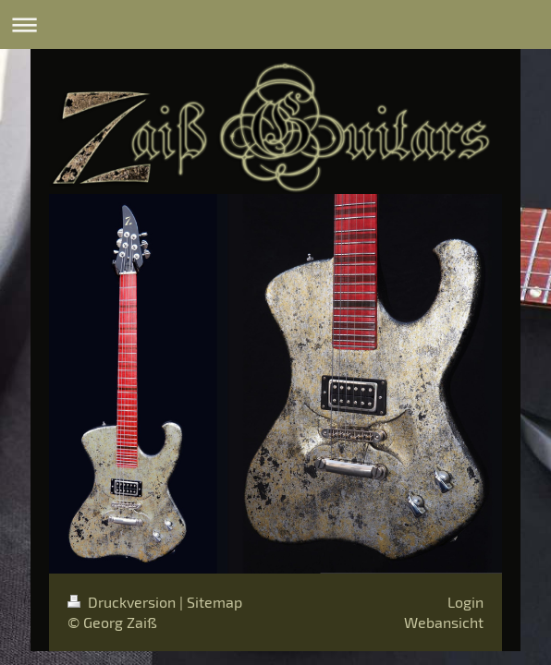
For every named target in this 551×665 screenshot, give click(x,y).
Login (465, 602)
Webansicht (444, 622)
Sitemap (214, 602)
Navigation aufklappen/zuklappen (275, 24)
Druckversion (123, 602)
